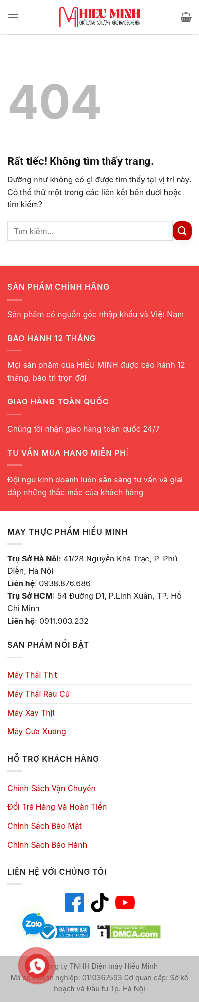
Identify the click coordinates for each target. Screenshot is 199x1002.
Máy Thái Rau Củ (38, 694)
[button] (13, 17)
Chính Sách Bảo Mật (44, 826)
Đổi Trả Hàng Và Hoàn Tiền (57, 807)
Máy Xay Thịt (31, 713)
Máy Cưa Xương (36, 731)
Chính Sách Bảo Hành (47, 845)
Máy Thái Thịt (32, 675)
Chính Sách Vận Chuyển (51, 788)
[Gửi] (182, 230)
